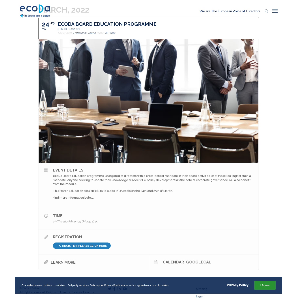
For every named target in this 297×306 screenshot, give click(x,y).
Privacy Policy (237, 285)
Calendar (173, 262)
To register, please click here (82, 245)
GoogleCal (198, 262)
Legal (199, 296)
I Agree (264, 285)
